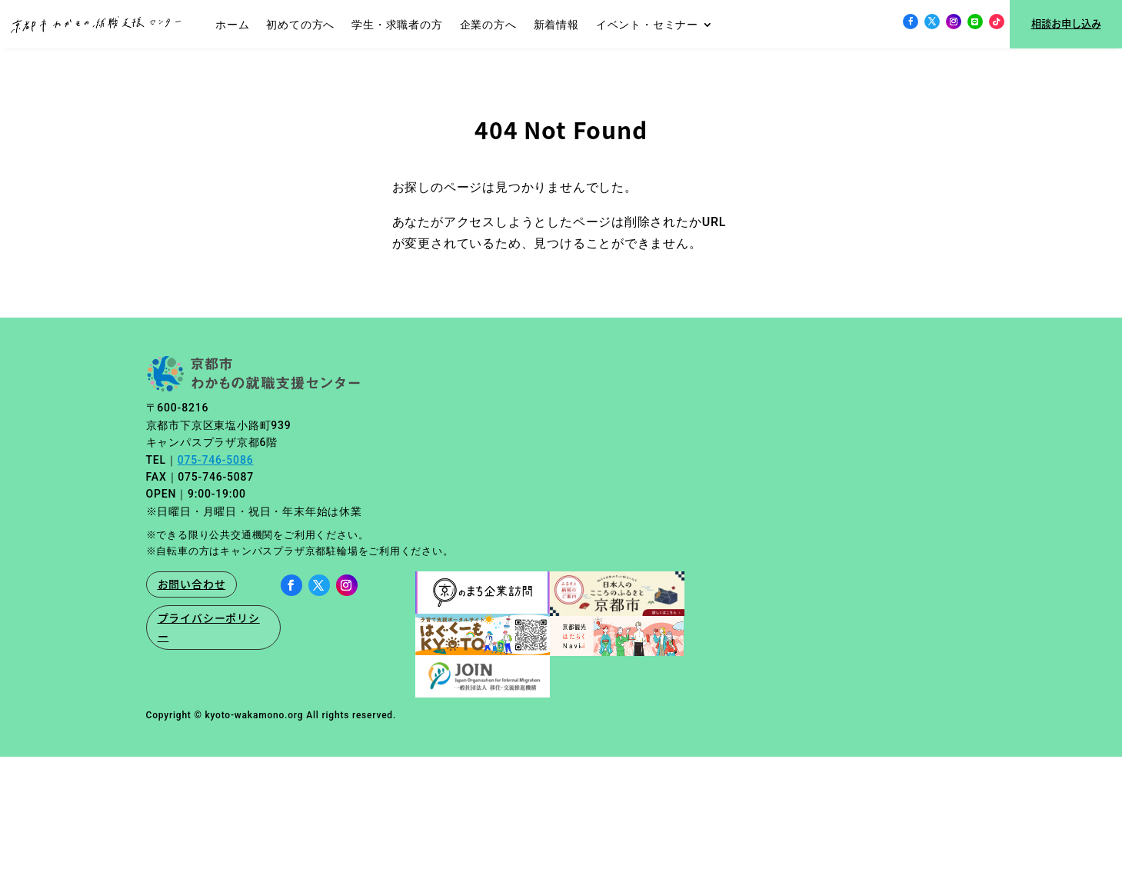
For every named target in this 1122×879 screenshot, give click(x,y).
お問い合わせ (192, 580)
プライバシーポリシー (209, 624)
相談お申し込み (1066, 23)
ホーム (232, 24)
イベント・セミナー (647, 24)
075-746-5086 (216, 457)
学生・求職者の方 (396, 24)
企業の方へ (488, 24)
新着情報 (556, 24)
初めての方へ (300, 24)
